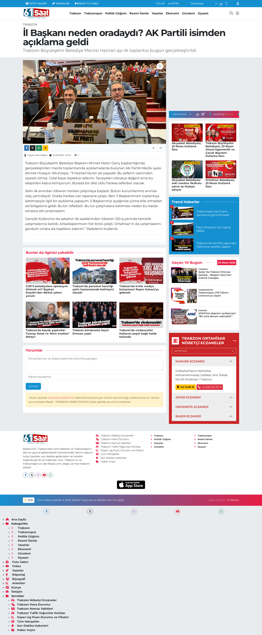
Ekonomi (172, 13)
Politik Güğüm (116, 13)
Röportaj (15, 574)
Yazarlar (157, 13)
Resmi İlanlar (139, 13)
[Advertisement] (204, 83)
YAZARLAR (60, 3)
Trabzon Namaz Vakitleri (113, 443)
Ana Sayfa (16, 519)
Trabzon (75, 13)
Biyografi (15, 579)
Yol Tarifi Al (185, 387)
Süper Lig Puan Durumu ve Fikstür (120, 450)
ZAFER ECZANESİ (188, 397)
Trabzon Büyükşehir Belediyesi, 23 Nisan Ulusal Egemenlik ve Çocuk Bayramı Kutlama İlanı (220, 150)
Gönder (33, 386)
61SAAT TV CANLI (87, 3)
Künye (13, 587)
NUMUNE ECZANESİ (190, 361)
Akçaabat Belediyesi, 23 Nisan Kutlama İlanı (186, 146)
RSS (28, 500)
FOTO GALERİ (36, 3)
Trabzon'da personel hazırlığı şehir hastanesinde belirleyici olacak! (93, 289)
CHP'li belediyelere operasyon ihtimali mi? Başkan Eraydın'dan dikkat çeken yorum (47, 291)
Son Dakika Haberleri (111, 457)
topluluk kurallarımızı (61, 397)
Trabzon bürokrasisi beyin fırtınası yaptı (91, 332)
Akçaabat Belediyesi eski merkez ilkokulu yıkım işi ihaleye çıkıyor (187, 184)
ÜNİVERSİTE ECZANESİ (191, 407)
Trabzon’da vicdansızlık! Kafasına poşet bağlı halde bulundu (138, 333)
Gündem (188, 13)
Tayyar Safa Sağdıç (37, 155)
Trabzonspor (93, 13)
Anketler (15, 583)
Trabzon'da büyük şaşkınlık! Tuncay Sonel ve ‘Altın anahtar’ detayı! (48, 333)
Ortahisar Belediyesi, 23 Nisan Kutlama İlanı (220, 183)
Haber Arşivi (106, 461)
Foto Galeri (17, 562)
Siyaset (203, 13)
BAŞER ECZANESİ (188, 416)
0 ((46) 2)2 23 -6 (209, 387)
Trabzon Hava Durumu (112, 439)
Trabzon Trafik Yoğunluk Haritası (118, 446)
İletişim (14, 591)
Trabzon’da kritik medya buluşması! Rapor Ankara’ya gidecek (139, 289)
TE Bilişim (233, 500)
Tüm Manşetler (108, 454)
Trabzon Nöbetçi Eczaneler (115, 435)
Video (13, 566)
